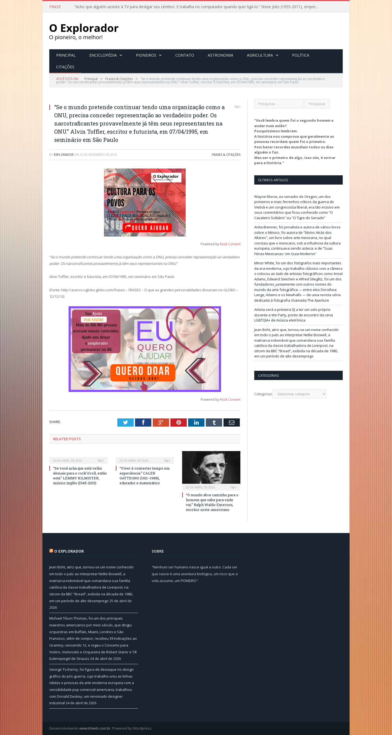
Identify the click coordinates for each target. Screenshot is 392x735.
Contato (184, 55)
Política (300, 55)
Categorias (263, 393)
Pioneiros (146, 55)
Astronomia (220, 55)
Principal (66, 55)
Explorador (64, 154)
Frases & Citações (226, 154)
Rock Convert (230, 244)
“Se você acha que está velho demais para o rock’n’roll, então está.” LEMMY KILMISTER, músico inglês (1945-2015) (80, 476)
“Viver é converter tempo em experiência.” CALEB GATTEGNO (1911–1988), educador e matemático (145, 476)
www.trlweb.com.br (95, 728)
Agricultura (260, 55)
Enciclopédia (103, 55)
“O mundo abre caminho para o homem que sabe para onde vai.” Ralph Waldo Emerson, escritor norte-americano (212, 502)
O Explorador (69, 551)
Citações (65, 66)
